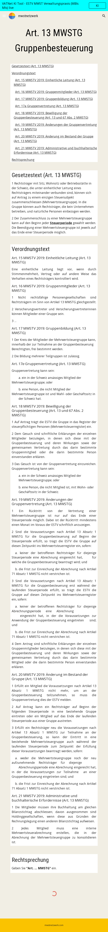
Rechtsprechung (23, 160)
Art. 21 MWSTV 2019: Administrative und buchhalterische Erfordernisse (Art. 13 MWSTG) (55, 150)
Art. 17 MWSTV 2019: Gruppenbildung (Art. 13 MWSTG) (54, 99)
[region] (54, 5)
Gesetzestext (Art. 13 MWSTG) (33, 66)
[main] (54, 40)
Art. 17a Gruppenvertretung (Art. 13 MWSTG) (47, 106)
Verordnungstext (24, 73)
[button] (4, 16)
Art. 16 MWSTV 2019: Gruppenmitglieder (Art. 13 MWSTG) (56, 92)
